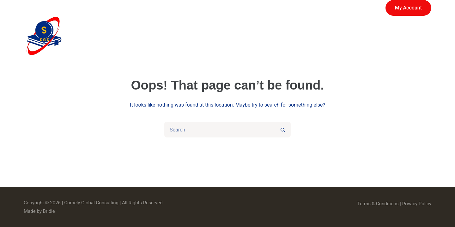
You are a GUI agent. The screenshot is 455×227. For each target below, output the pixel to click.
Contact (412, 36)
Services (269, 36)
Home (189, 36)
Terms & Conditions (378, 204)
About (311, 36)
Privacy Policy (416, 204)
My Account (408, 8)
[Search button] (283, 129)
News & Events (360, 36)
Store (225, 36)
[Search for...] (219, 129)
